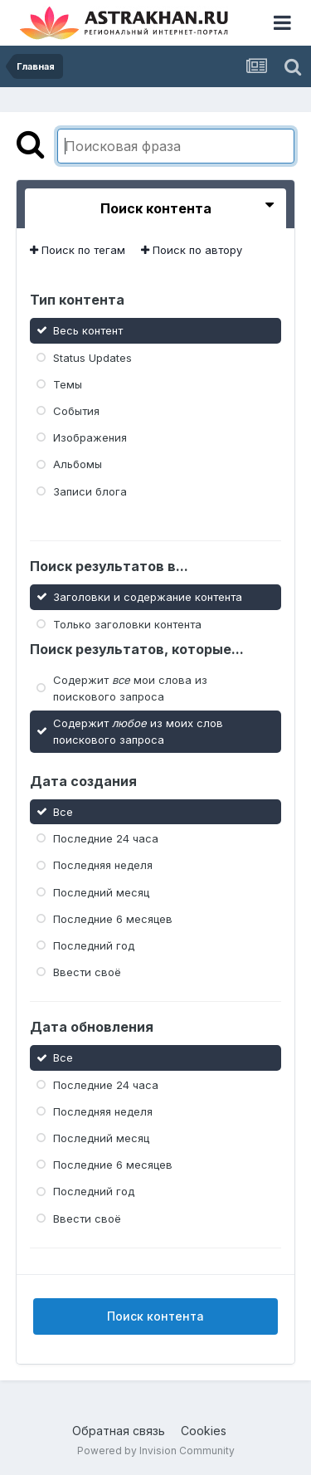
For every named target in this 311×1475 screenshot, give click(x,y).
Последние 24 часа (105, 838)
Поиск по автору (191, 249)
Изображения (90, 437)
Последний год (93, 945)
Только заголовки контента (127, 623)
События (76, 411)
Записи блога (90, 490)
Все (63, 811)
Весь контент (88, 330)
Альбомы (77, 464)
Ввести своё (87, 972)
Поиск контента (155, 1316)
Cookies (203, 1431)
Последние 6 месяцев (113, 919)
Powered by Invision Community (156, 1450)
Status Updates (92, 357)
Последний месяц (101, 891)
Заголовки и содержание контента (147, 596)
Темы (67, 384)
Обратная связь (118, 1431)
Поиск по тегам (77, 249)
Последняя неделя (103, 865)
